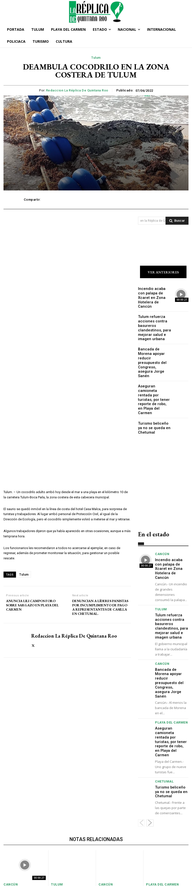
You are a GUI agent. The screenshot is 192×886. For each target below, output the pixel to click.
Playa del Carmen (169, 667)
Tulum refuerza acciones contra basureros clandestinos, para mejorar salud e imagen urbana (152, 320)
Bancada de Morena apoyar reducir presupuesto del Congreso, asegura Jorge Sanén (153, 348)
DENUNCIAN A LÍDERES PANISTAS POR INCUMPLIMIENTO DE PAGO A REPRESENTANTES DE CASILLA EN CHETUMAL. (100, 607)
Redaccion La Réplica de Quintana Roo (77, 90)
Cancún (161, 522)
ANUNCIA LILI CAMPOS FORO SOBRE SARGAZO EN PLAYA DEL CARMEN (32, 605)
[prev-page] (141, 753)
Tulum (96, 58)
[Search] (177, 221)
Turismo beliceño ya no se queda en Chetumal (153, 396)
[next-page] (150, 753)
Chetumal (163, 714)
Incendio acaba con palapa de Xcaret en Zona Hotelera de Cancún (153, 295)
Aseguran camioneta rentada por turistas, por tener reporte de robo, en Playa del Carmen (153, 373)
